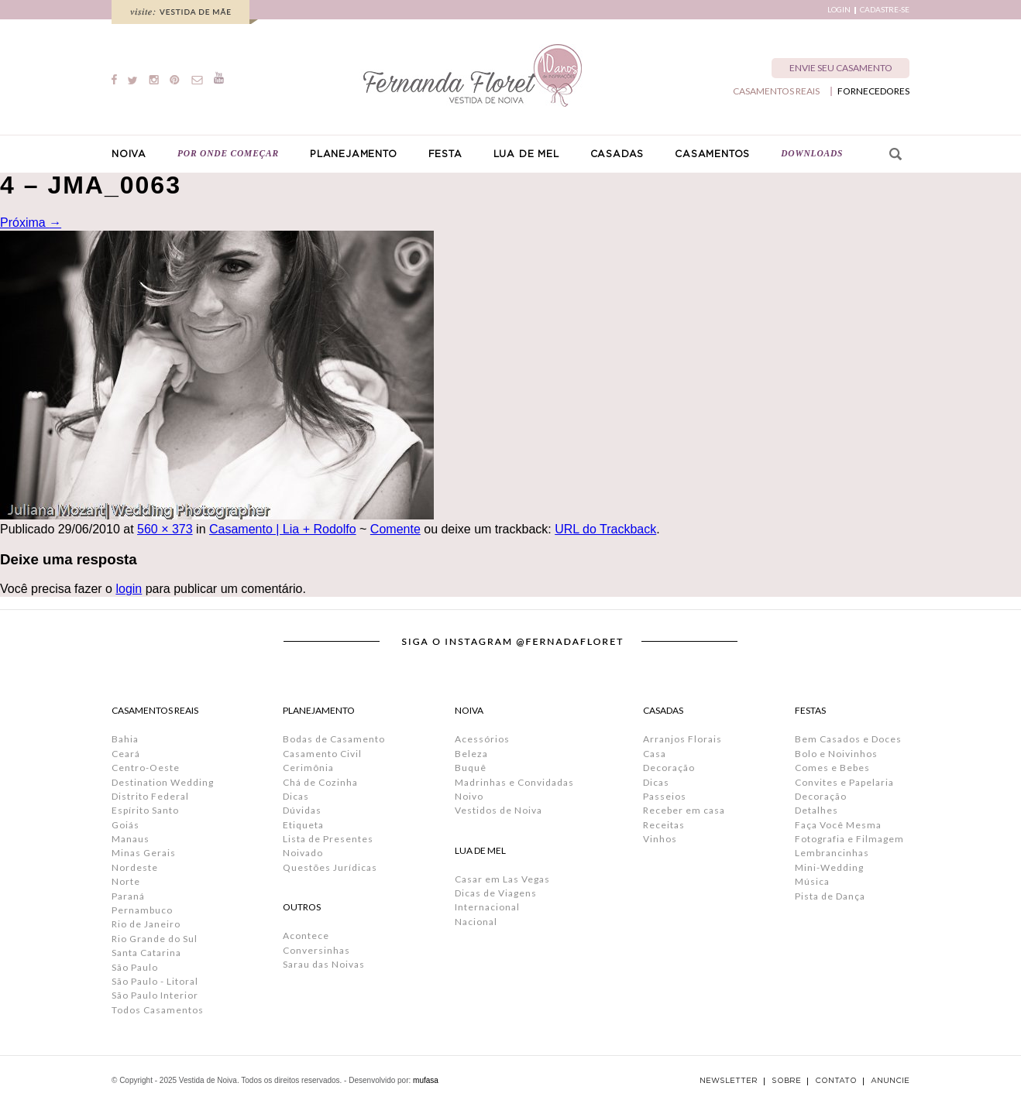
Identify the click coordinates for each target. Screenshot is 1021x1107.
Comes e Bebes (832, 767)
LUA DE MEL (526, 154)
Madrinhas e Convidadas (514, 782)
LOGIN (839, 9)
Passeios (664, 796)
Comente (395, 529)
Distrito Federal (150, 796)
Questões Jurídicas (330, 867)
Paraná (128, 896)
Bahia (125, 739)
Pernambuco (142, 910)
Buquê (470, 767)
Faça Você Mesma (838, 825)
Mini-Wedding (829, 867)
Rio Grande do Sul (155, 938)
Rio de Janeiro (146, 924)
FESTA (445, 154)
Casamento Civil (322, 753)
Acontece (306, 935)
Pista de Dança (830, 896)
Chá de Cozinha (320, 782)
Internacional (487, 907)
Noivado (303, 853)
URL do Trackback (605, 529)
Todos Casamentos (158, 1010)
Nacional (476, 921)
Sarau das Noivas (324, 964)
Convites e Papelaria (844, 782)
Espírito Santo (145, 810)
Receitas (664, 825)
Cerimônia (308, 767)
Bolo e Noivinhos (836, 753)
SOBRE (786, 1081)
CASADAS (617, 154)
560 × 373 (165, 529)
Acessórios (482, 739)
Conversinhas (316, 950)
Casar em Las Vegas (502, 879)
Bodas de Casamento (334, 739)
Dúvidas (302, 810)
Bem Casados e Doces (848, 739)
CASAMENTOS (712, 154)
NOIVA (129, 154)
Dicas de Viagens (496, 893)
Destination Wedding (163, 782)
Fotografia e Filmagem (849, 839)
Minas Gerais (144, 853)
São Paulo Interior (155, 995)
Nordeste (135, 867)
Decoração (669, 767)
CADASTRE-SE (884, 9)
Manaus (131, 839)
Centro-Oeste (146, 767)
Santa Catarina (146, 952)
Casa (654, 753)
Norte (126, 881)
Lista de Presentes (328, 839)
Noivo (469, 796)
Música (812, 881)
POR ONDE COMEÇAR (228, 153)
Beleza (471, 753)
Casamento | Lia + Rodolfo (282, 529)
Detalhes (816, 810)
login (128, 588)
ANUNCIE (890, 1081)
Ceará (126, 753)
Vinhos (660, 839)
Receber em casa (684, 810)
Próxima (30, 222)
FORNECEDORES (873, 91)
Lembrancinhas (832, 853)
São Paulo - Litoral (155, 981)
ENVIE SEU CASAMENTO (840, 68)
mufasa (425, 1080)
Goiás (125, 825)
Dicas (296, 796)
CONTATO (836, 1081)
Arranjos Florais (682, 739)
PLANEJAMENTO (353, 154)
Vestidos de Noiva (498, 810)
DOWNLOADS (812, 153)
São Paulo (135, 967)
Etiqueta (303, 825)
